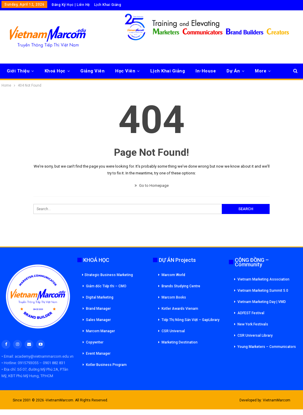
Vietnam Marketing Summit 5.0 (262, 290)
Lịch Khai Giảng (107, 5)
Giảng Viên (92, 71)
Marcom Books (174, 297)
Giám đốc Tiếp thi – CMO (106, 286)
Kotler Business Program (106, 365)
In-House (206, 71)
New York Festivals (252, 324)
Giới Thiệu (18, 71)
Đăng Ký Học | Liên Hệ (71, 5)
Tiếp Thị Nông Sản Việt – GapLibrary (190, 320)
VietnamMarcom (276, 400)
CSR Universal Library (255, 335)
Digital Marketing (99, 297)
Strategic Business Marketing (107, 275)
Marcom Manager (100, 331)
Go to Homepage (152, 185)
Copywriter (94, 342)
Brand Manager (98, 309)
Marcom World (173, 275)
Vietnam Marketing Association (263, 279)
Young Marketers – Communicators (266, 347)
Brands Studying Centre (181, 286)
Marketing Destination (180, 342)
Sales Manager (98, 320)
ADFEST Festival (250, 313)
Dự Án (233, 71)
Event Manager (98, 353)
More (260, 71)
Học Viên (125, 71)
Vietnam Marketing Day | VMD (261, 302)
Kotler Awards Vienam (180, 309)
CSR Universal (173, 331)
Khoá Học (55, 71)
